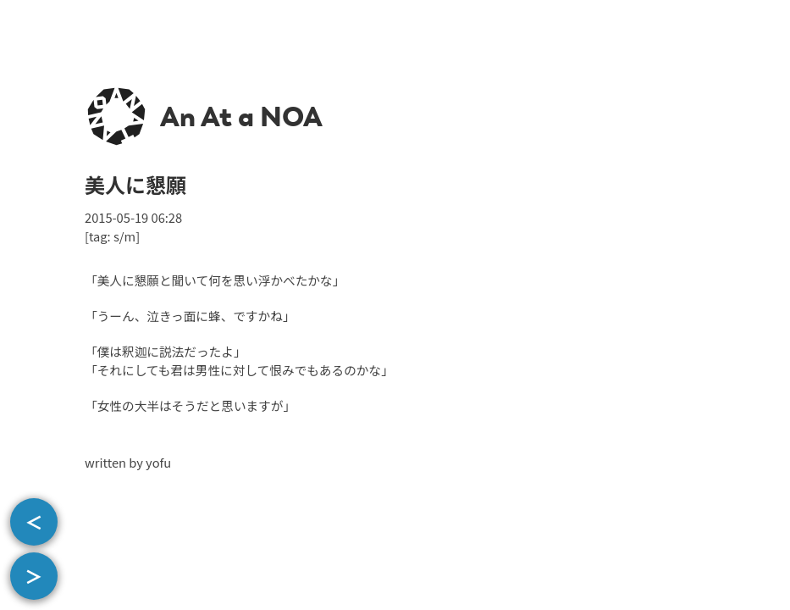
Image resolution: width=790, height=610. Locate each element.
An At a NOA (241, 117)
